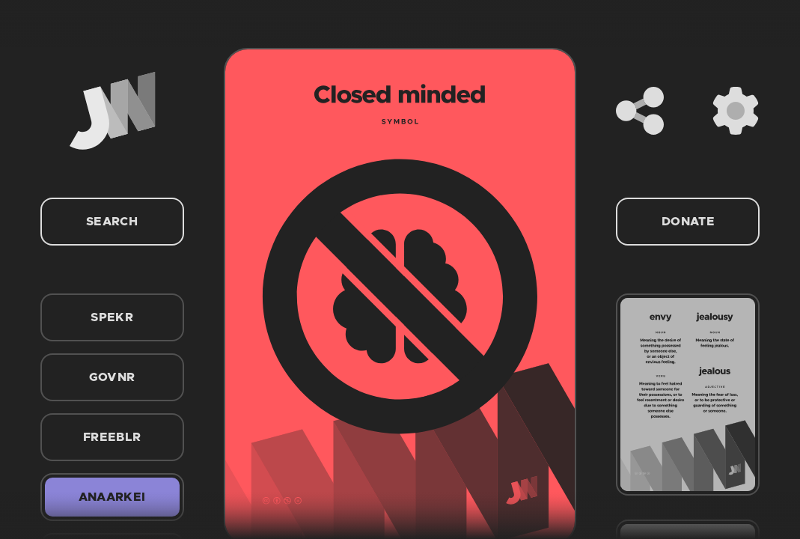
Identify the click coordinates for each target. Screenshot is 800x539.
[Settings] (736, 111)
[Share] (640, 111)
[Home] (112, 111)
